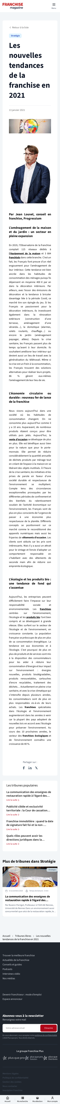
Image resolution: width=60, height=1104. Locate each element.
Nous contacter (10, 1086)
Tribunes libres (23, 936)
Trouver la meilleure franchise (19, 955)
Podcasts (7, 969)
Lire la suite (13, 800)
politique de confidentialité (46, 1035)
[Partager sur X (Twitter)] (36, 767)
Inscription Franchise (12, 1090)
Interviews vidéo (11, 974)
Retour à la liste (19, 27)
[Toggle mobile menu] (53, 6)
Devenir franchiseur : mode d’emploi (22, 994)
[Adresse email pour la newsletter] (21, 1028)
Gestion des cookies (12, 1082)
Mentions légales (11, 1073)
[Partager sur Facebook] (23, 767)
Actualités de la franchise (16, 960)
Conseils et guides (12, 964)
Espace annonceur (12, 999)
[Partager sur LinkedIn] (30, 767)
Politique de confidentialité (15, 1077)
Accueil (6, 936)
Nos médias (9, 978)
